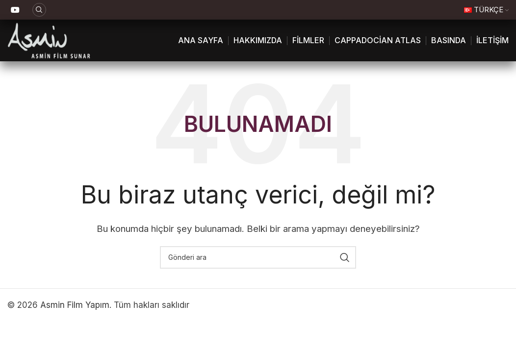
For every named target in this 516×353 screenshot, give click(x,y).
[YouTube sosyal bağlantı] (15, 9)
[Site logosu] (48, 40)
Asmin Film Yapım (74, 305)
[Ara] (39, 10)
